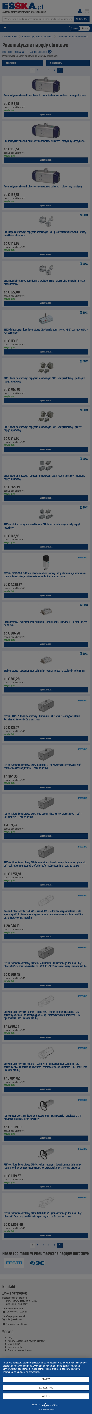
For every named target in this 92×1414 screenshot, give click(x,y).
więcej (46, 1396)
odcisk (40, 1410)
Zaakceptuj (46, 1387)
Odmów (46, 1379)
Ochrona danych (48, 1410)
